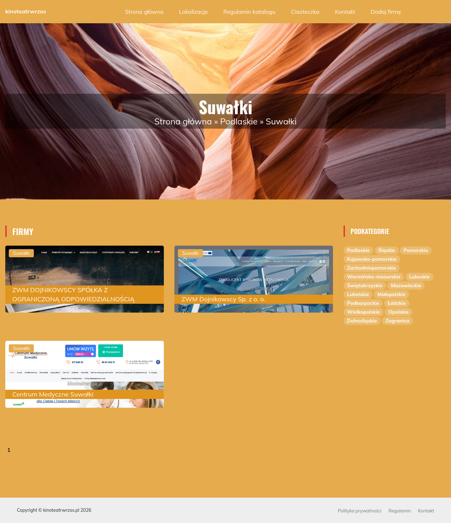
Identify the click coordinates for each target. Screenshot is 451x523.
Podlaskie (239, 121)
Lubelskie (358, 294)
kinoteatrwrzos (25, 11)
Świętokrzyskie (364, 285)
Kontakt (345, 11)
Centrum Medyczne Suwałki (52, 394)
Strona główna (144, 11)
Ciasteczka (305, 11)
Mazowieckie (406, 285)
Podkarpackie (363, 303)
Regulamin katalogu (249, 11)
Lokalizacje (193, 11)
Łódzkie (397, 303)
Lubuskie (419, 276)
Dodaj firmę (386, 11)
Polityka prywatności (360, 510)
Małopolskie (391, 294)
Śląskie (386, 250)
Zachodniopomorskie (371, 268)
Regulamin (400, 510)
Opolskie (398, 312)
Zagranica (397, 321)
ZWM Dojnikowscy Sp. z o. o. (223, 299)
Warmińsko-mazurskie (373, 276)
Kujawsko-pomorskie (372, 259)
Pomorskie (415, 250)
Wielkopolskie (363, 312)
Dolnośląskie (362, 321)
